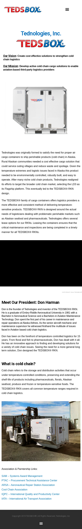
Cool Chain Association (14, 489)
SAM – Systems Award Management (22, 476)
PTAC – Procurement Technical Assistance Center (29, 480)
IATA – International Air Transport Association (27, 498)
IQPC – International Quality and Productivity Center (31, 494)
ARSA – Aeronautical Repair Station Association (28, 485)
